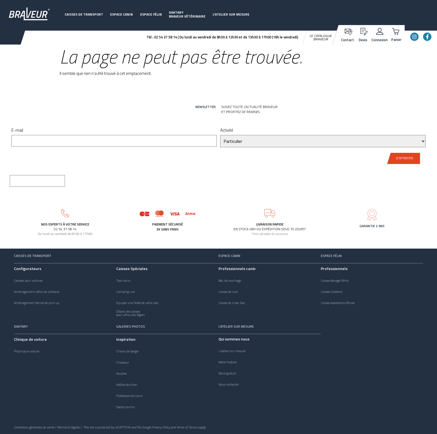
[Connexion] (379, 30)
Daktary (21, 326)
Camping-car (125, 291)
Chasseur (122, 362)
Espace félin (151, 14)
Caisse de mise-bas (232, 303)
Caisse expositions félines (338, 303)
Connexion (380, 40)
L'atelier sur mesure (231, 14)
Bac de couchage (230, 280)
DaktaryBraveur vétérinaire (187, 14)
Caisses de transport (84, 14)
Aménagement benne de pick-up (36, 303)
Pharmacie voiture (26, 351)
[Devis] (363, 30)
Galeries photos (130, 326)
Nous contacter (229, 384)
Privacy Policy (161, 427)
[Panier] (396, 30)
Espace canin (121, 14)
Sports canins (125, 407)
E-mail (17, 130)
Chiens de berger (127, 351)
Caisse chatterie (331, 291)
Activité (226, 130)
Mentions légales (68, 427)
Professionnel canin (129, 396)
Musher (121, 373)
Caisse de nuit (228, 291)
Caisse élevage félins (335, 280)
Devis (363, 40)
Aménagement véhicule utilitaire (36, 291)
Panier (396, 39)
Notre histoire (228, 362)
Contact (347, 40)
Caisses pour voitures (28, 280)
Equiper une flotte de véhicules (137, 303)
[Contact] (347, 31)
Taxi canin (123, 280)
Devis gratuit (227, 373)
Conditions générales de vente (34, 427)
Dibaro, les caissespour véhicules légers (130, 313)
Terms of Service (187, 427)
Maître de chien (126, 384)
